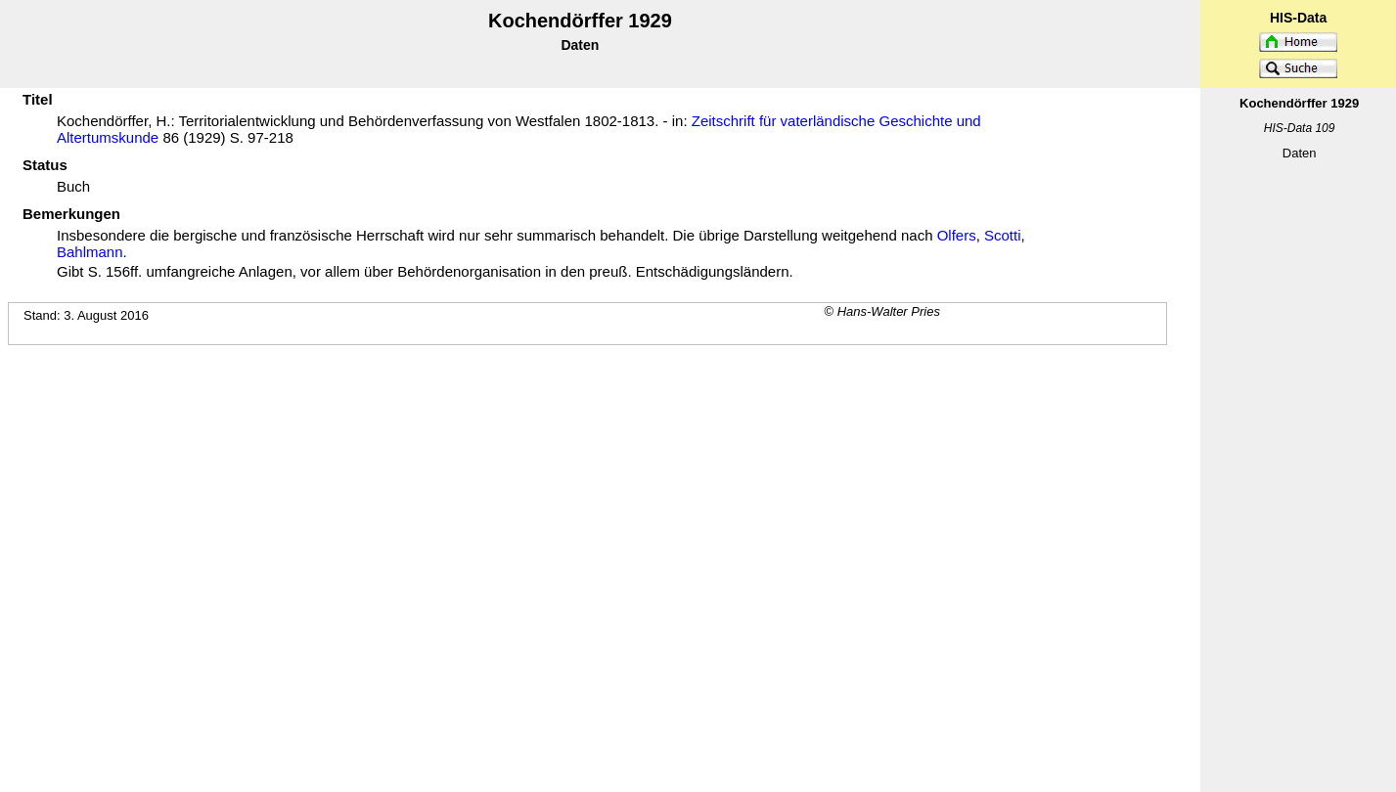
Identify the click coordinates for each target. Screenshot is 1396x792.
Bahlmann (90, 251)
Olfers (956, 235)
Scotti (1002, 235)
